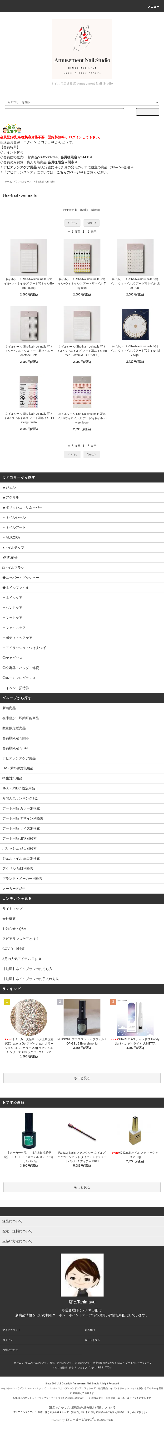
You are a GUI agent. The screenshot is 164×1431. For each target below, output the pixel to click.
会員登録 (89, 1330)
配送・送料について (60, 1362)
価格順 (84, 210)
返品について (82, 1362)
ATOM (108, 1367)
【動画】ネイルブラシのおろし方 (27, 969)
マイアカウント (11, 1330)
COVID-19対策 (13, 949)
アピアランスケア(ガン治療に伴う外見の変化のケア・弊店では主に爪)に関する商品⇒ (59, 1412)
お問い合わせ (10, 1349)
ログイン (7, 1340)
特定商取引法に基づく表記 (107, 1362)
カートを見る (92, 1340)
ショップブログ (86, 1367)
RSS (100, 1367)
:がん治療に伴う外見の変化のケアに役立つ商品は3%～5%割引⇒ (68, 167)
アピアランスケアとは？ (20, 939)
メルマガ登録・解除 (63, 1367)
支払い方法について (35, 1362)
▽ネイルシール (23, 181)
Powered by (82, 1420)
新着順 (95, 210)
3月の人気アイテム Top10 (21, 959)
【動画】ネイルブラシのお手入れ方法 (30, 979)
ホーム (8, 181)
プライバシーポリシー (137, 1362)
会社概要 (9, 919)
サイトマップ (12, 909)
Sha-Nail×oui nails (45, 181)
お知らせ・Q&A (14, 929)
